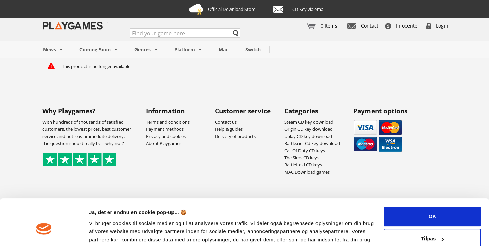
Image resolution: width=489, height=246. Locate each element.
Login (437, 25)
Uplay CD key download (308, 136)
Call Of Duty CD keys (304, 150)
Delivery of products (235, 136)
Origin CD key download (308, 129)
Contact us (226, 122)
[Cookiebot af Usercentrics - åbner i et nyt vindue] (44, 233)
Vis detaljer (102, 232)
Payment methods (165, 129)
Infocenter (402, 25)
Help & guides (229, 129)
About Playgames (163, 143)
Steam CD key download (308, 122)
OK (432, 183)
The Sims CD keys (301, 158)
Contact (362, 25)
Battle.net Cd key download (312, 143)
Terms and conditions (168, 122)
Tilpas (432, 205)
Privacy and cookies (166, 136)
